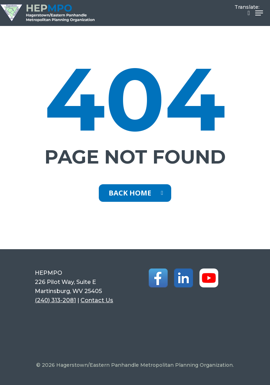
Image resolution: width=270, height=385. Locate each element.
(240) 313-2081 (55, 300)
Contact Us (97, 300)
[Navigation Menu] (259, 12)
